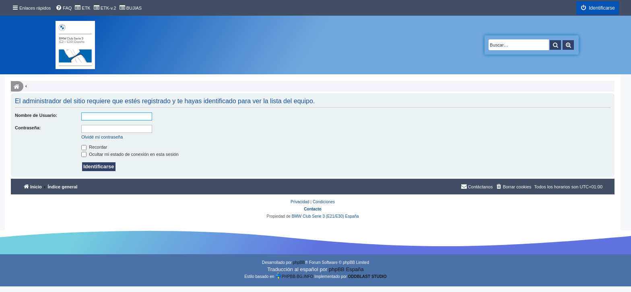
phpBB (299, 262)
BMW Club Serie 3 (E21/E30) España (325, 216)
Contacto (312, 209)
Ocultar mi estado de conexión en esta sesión (130, 154)
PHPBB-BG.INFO (294, 275)
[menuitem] (64, 8)
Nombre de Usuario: (36, 115)
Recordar (94, 147)
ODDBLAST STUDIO (367, 276)
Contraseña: (28, 127)
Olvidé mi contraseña (102, 137)
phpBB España (346, 269)
